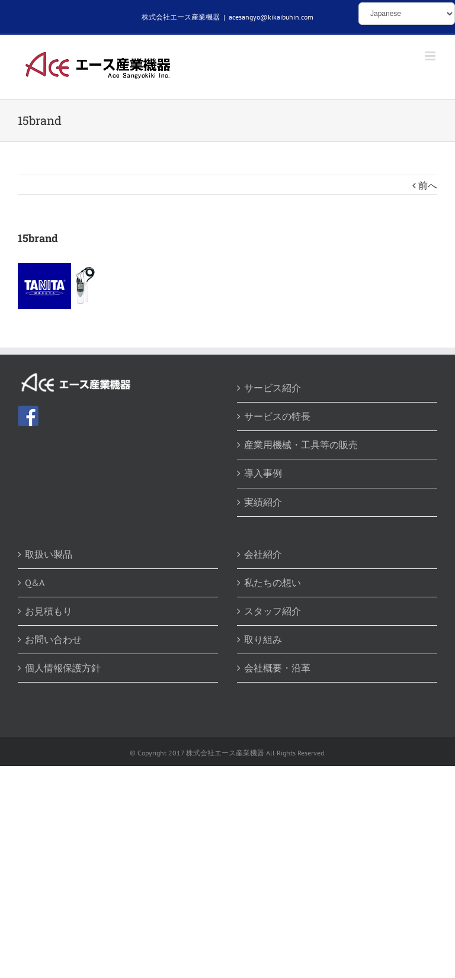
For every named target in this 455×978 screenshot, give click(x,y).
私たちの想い (272, 582)
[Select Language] (406, 13)
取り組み (263, 639)
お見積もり (48, 611)
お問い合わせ (53, 639)
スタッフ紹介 (272, 611)
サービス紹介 (272, 388)
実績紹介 (263, 502)
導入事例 (263, 473)
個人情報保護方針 (63, 668)
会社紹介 (263, 554)
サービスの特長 (277, 416)
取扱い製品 (48, 554)
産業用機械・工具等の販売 (301, 445)
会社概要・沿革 (277, 668)
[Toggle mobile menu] (431, 56)
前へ (427, 185)
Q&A (34, 582)
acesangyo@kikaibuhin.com (271, 16)
